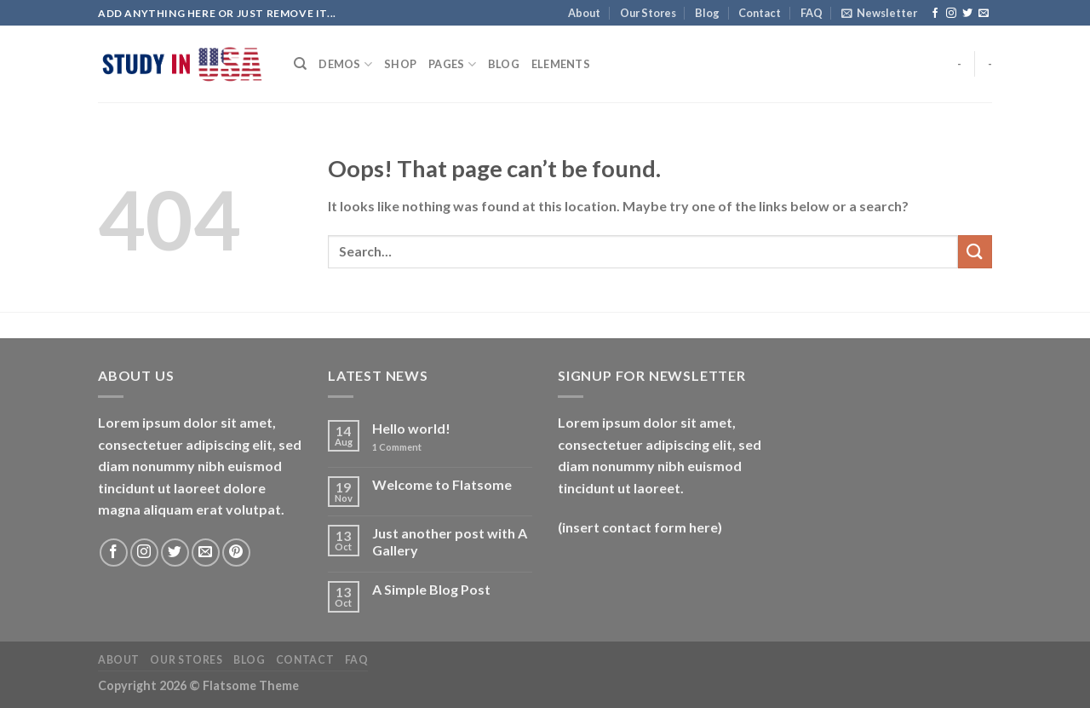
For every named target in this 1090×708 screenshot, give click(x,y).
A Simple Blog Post (431, 589)
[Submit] (975, 251)
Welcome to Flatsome (442, 484)
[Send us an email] (983, 14)
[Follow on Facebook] (935, 14)
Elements (560, 64)
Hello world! (411, 428)
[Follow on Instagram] (951, 14)
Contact (759, 13)
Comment (397, 446)
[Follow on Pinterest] (236, 552)
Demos (345, 64)
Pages (452, 64)
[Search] (300, 64)
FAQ (811, 13)
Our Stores (648, 13)
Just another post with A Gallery (449, 541)
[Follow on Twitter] (967, 14)
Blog (707, 13)
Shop (400, 64)
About (584, 13)
